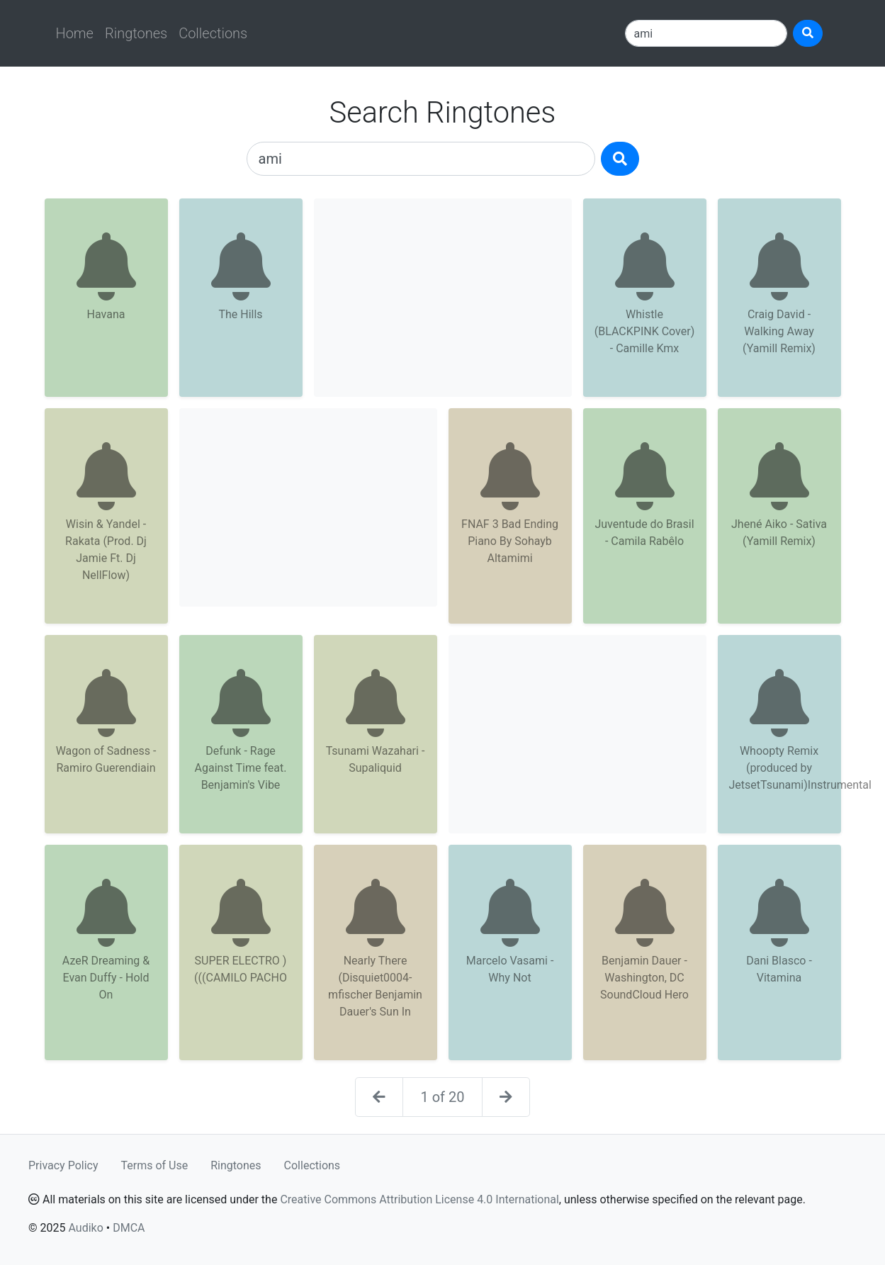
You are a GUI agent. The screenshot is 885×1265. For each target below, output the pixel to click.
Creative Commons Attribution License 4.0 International (419, 1199)
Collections (213, 33)
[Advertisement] (443, 297)
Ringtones (136, 33)
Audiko (85, 1228)
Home (75, 33)
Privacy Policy (63, 1165)
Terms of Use (154, 1165)
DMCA (129, 1228)
